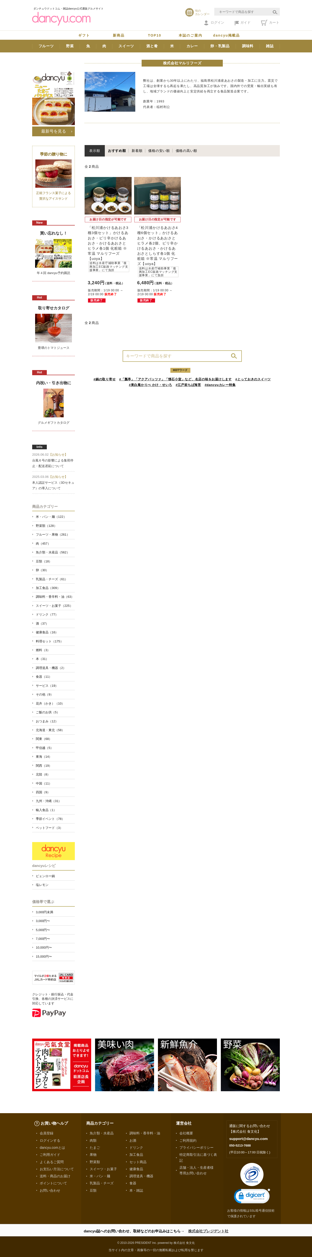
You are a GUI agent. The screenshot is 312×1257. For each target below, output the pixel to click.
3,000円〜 (43, 921)
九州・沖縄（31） (48, 801)
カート (270, 23)
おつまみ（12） (47, 721)
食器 (132, 1183)
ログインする (50, 1140)
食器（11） (44, 676)
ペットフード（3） (49, 828)
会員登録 (46, 1133)
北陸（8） (43, 774)
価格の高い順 (186, 151)
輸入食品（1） (46, 810)
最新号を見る (53, 131)
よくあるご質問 (52, 1162)
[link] (252, 1197)
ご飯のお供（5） (48, 712)
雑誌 (270, 46)
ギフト (84, 35)
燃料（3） (43, 650)
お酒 (132, 1140)
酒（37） (42, 623)
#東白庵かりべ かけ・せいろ (150, 385)
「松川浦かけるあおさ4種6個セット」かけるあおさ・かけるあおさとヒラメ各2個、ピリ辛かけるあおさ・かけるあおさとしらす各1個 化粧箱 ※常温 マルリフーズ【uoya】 (158, 251)
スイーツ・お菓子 (103, 1169)
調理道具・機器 (141, 1176)
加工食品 (136, 1155)
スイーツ (126, 46)
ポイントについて (53, 1183)
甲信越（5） (44, 748)
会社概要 (186, 1133)
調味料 (248, 46)
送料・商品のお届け (55, 1176)
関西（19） (44, 765)
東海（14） (44, 756)
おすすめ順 (117, 151)
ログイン (214, 22)
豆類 (93, 1190)
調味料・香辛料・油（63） (55, 597)
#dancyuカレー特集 (220, 385)
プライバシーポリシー (196, 1147)
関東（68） (44, 739)
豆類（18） (44, 561)
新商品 (119, 35)
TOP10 (154, 35)
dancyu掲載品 (226, 35)
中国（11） (44, 783)
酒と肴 (152, 46)
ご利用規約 (187, 1140)
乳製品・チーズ (102, 1183)
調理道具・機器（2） (51, 668)
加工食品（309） (48, 588)
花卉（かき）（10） (50, 703)
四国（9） (43, 792)
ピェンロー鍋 (45, 876)
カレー (192, 46)
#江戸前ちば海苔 (188, 385)
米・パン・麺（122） (51, 517)
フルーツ (46, 46)
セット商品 (137, 1162)
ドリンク (136, 1147)
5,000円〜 (43, 930)
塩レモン (42, 885)
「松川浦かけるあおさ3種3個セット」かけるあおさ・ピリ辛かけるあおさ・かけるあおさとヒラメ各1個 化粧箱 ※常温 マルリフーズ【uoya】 (108, 249)
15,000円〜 (44, 956)
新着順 (137, 151)
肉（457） (43, 543)
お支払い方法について (57, 1169)
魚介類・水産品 (102, 1133)
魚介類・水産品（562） (53, 552)
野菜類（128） (46, 526)
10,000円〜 (44, 947)
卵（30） (42, 570)
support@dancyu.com (248, 1139)
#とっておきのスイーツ (253, 379)
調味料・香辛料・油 (144, 1133)
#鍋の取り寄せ (105, 379)
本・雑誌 (136, 1190)
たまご (95, 1147)
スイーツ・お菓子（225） (54, 606)
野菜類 (95, 1162)
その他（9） (44, 694)
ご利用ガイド (50, 1155)
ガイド (243, 22)
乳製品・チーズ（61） (52, 579)
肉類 (93, 1140)
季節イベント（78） (50, 819)
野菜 (70, 46)
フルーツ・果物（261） (53, 534)
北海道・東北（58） (50, 730)
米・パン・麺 (100, 1176)
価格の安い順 (159, 151)
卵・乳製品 (220, 46)
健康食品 (136, 1169)
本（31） (42, 659)
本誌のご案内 (190, 35)
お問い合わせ (50, 1190)
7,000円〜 (43, 939)
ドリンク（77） (47, 614)
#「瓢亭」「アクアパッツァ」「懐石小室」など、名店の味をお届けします (175, 379)
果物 (93, 1155)
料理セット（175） (49, 641)
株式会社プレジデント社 (208, 1231)
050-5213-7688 (240, 1145)
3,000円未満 (44, 912)
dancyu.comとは (52, 1147)
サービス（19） (47, 685)
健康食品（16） (47, 632)
